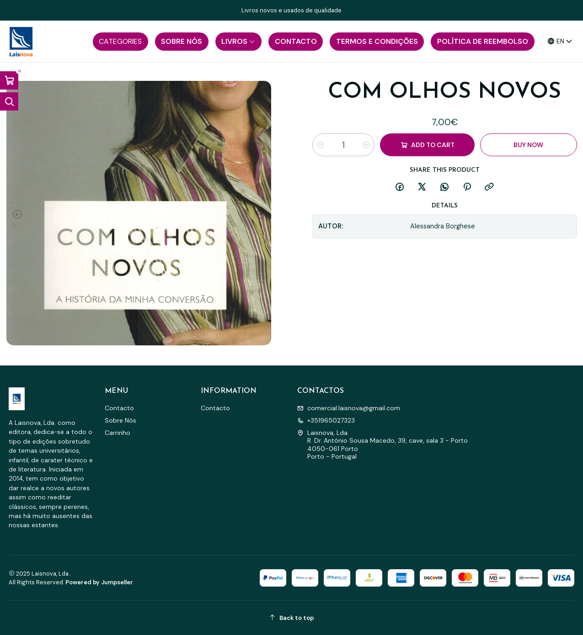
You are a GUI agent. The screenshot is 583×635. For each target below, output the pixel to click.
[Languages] (560, 41)
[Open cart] (9, 80)
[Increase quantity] (366, 145)
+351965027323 (326, 420)
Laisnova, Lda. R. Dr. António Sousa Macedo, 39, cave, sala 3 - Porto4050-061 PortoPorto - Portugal (382, 445)
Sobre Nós (120, 420)
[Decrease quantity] (320, 145)
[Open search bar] (9, 101)
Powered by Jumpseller (99, 582)
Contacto (119, 408)
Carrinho (117, 433)
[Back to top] (292, 618)
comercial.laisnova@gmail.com (348, 408)
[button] (120, 41)
